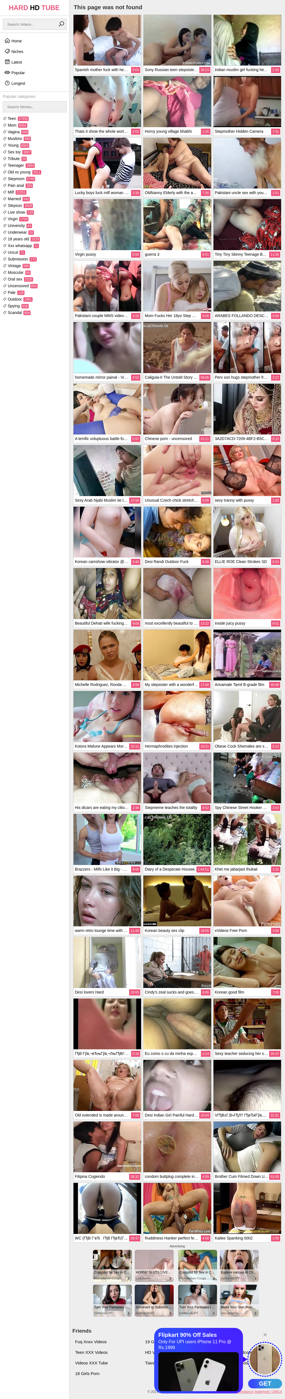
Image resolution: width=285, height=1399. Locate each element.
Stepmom (19, 179)
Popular (14, 72)
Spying (16, 306)
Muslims (17, 138)
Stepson (18, 205)
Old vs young (22, 172)
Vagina (15, 132)
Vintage (16, 266)
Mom (15, 125)
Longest (14, 83)
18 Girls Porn (87, 1373)
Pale (13, 292)
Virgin (15, 219)
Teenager (19, 165)
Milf (14, 192)
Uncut (14, 252)
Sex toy (17, 152)
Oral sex (18, 279)
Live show (18, 212)
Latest (13, 62)
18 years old (21, 239)
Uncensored (20, 286)
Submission (20, 259)
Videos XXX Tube (91, 1363)
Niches (13, 51)
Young (16, 145)
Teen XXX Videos (91, 1352)
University (17, 225)
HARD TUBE (34, 7)
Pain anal (18, 185)
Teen (16, 118)
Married (16, 199)
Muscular (17, 272)
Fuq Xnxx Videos (91, 1341)
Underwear (18, 232)
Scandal (17, 312)
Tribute (15, 158)
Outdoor (18, 299)
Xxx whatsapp (21, 245)
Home (13, 41)
